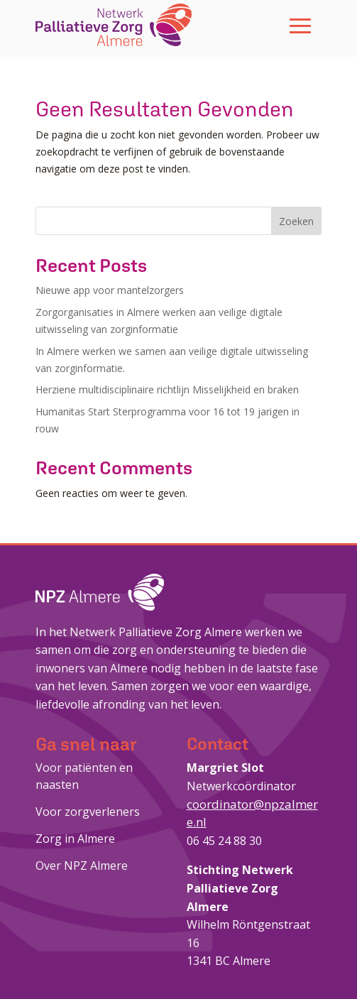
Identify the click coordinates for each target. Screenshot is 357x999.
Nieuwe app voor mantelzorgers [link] (109, 290)
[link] (113, 25)
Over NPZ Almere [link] (81, 865)
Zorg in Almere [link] (75, 838)
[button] (300, 25)
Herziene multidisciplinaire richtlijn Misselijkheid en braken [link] (167, 389)
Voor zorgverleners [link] (87, 811)
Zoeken (296, 221)
